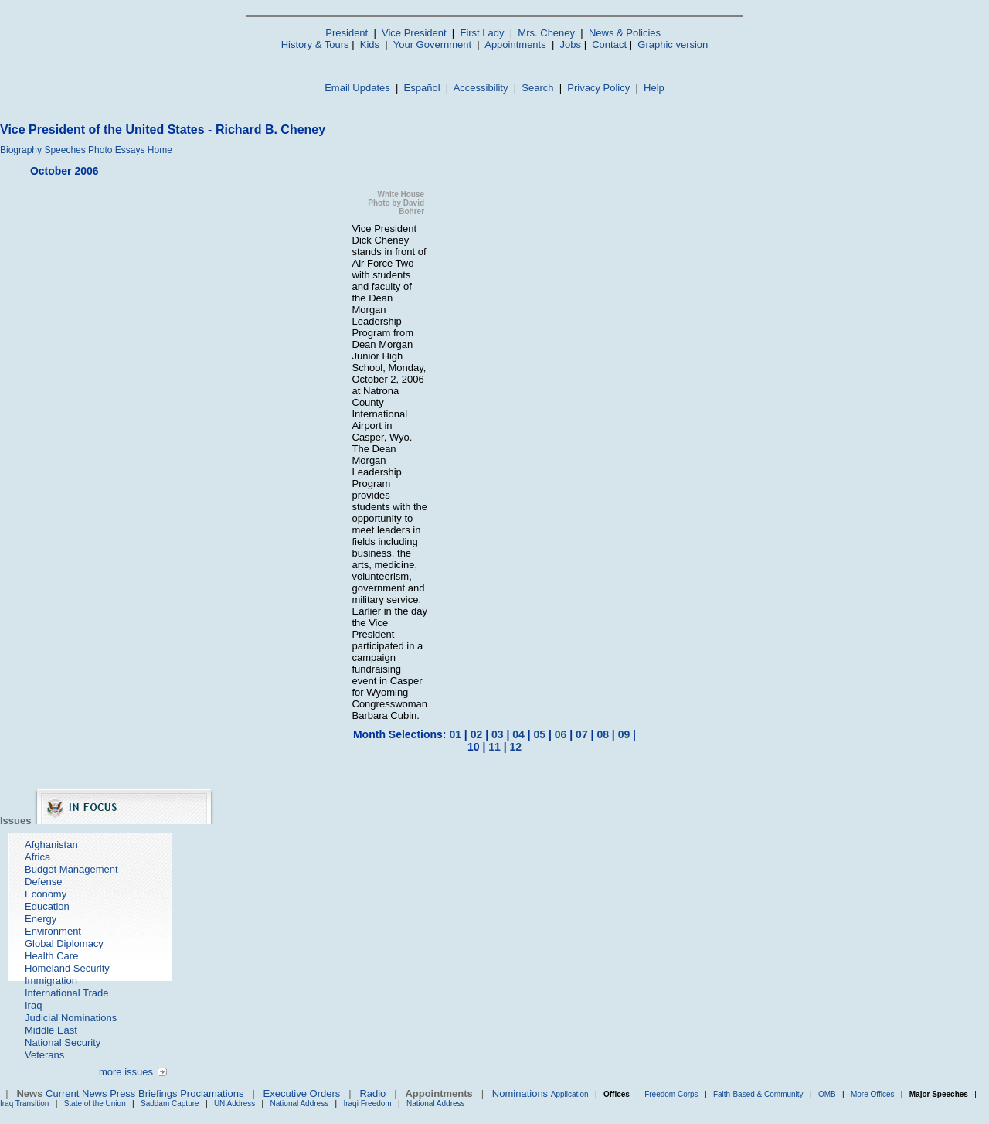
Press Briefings (143, 1093)
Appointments (515, 44)
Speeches (64, 150)
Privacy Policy (598, 88)
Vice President (414, 33)
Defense (43, 881)
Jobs (570, 44)
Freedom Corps (671, 1094)
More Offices (873, 1094)
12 (515, 747)
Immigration (51, 980)
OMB (827, 1094)
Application (570, 1094)
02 (477, 734)
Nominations (520, 1093)
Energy (40, 919)
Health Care (51, 956)
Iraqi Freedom (367, 1103)
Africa (37, 857)
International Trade (66, 993)
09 (624, 734)
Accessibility (481, 88)
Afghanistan (51, 844)
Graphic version (672, 44)
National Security (62, 1042)
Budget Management (71, 869)
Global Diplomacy (64, 943)
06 (561, 734)
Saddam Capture (170, 1103)
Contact (609, 44)
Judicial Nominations (71, 1018)
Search (537, 88)
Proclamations (211, 1093)
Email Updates (357, 88)
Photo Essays (116, 150)
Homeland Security (67, 968)
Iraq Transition (24, 1103)
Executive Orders (302, 1093)
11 (494, 747)
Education (47, 906)
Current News (76, 1093)
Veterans (44, 1055)
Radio (372, 1093)
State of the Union (95, 1103)
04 (518, 734)
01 (455, 734)
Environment (53, 931)
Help (654, 88)
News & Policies (625, 33)
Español (422, 88)
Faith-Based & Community (759, 1094)
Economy (45, 894)
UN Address (234, 1103)
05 (540, 734)
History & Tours (315, 44)
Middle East (51, 1030)
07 (582, 734)
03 (497, 734)
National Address (299, 1103)
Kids (369, 44)
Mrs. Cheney (546, 33)
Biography (21, 150)
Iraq (33, 1005)
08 (602, 734)
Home (160, 150)
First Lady (482, 33)
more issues (126, 1072)
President (346, 33)
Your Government (432, 44)
